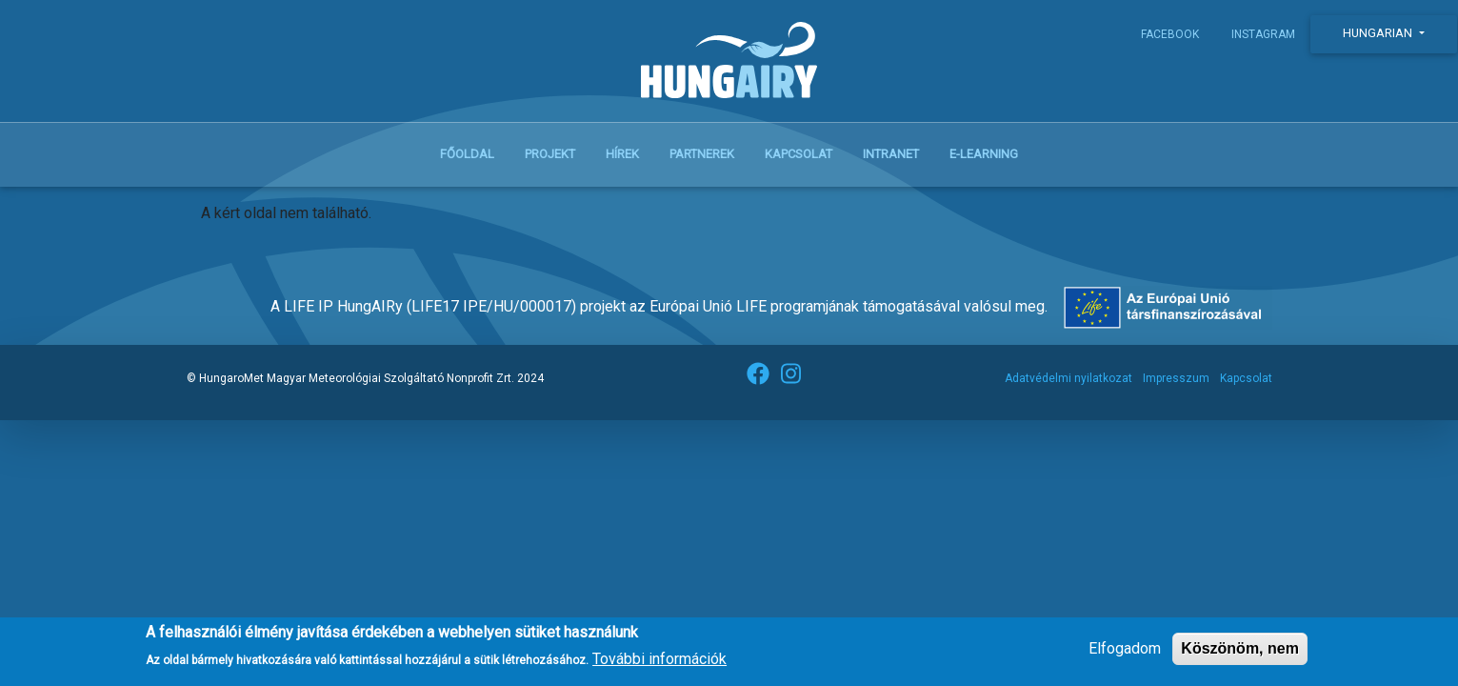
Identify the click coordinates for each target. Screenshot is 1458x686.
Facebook (1170, 34)
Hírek (622, 154)
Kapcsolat (798, 154)
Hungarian (1379, 33)
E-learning (983, 154)
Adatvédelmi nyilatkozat (1068, 378)
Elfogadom (1125, 653)
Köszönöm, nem (1240, 653)
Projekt (550, 154)
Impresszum (1176, 378)
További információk (659, 665)
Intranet (891, 154)
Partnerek (701, 154)
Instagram (1263, 34)
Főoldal (467, 154)
